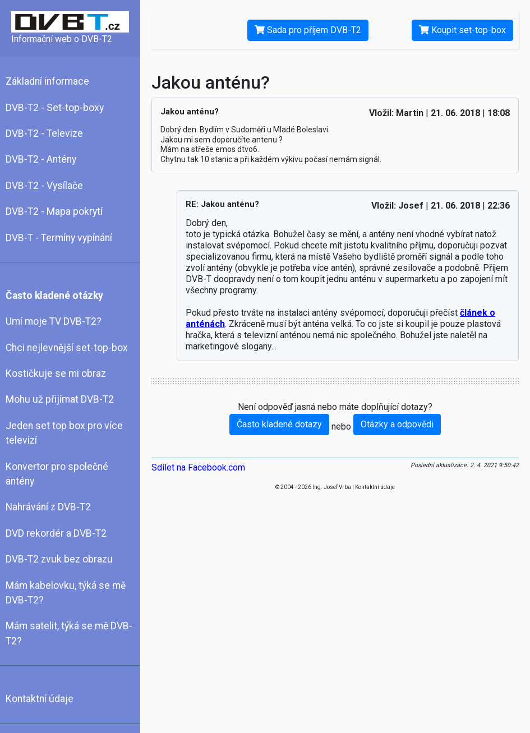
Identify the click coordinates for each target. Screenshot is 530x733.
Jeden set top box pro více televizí (64, 433)
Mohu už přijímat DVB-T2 (60, 399)
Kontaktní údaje (39, 698)
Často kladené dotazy (279, 424)
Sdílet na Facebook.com (198, 467)
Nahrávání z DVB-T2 (48, 507)
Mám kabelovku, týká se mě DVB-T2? (66, 593)
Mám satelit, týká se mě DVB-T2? (69, 633)
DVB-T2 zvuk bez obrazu (59, 559)
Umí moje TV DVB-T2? (54, 321)
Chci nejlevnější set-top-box (67, 347)
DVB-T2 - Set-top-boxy (55, 107)
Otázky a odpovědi (397, 424)
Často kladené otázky (54, 295)
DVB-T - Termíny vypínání (59, 237)
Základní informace (47, 81)
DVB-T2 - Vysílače (44, 185)
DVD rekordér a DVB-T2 (56, 533)
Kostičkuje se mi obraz (56, 373)
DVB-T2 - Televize (44, 133)
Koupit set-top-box (462, 30)
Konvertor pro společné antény (57, 474)
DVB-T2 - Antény (41, 159)
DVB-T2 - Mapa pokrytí (54, 211)
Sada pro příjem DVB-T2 (308, 30)
